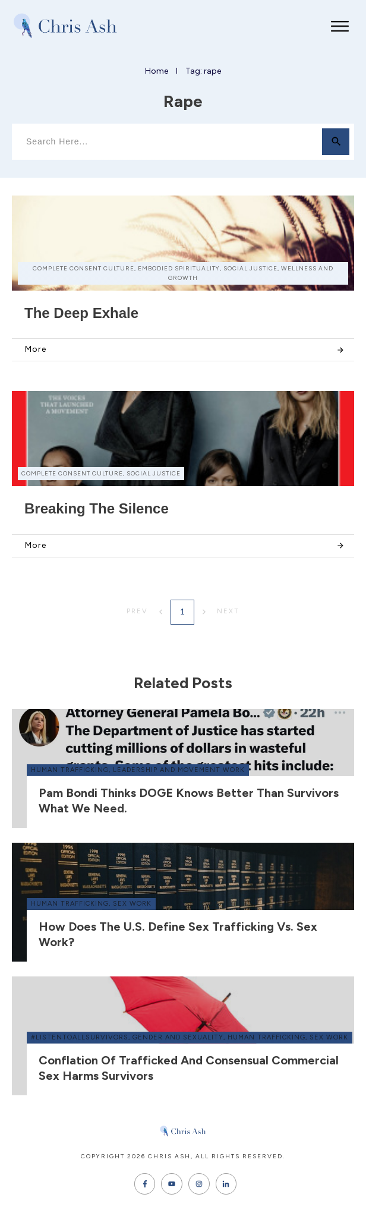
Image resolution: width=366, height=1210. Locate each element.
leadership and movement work (179, 770)
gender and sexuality (177, 1037)
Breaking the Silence (96, 508)
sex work (132, 903)
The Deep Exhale (81, 313)
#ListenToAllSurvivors (79, 1037)
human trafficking (70, 770)
